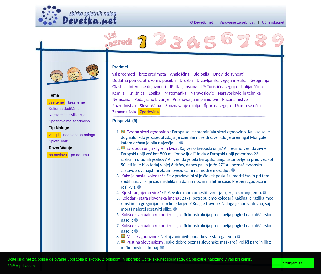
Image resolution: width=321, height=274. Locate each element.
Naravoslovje (202, 93)
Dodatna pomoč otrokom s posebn (144, 80)
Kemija (118, 93)
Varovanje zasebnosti (237, 22)
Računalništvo (235, 99)
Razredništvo (124, 105)
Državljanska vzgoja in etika (221, 80)
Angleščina (179, 74)
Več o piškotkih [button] (21, 266)
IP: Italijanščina (183, 86)
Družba (186, 80)
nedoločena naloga (79, 135)
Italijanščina (252, 86)
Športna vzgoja (217, 105)
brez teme (76, 102)
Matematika (175, 93)
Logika (154, 93)
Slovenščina (150, 105)
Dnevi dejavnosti (228, 74)
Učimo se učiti (248, 105)
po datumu (80, 155)
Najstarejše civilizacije (67, 115)
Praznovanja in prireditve (195, 99)
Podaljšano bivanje (151, 99)
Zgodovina (149, 112)
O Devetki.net (201, 22)
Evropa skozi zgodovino (148, 132)
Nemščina (121, 99)
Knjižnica (137, 93)
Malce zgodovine (142, 236)
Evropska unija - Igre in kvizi (152, 148)
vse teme (56, 102)
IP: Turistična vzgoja (219, 86)
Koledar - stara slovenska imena (150, 198)
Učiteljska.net (273, 22)
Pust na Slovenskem (145, 242)
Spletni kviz (58, 141)
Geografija (259, 80)
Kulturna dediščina (64, 108)
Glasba (118, 86)
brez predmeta (152, 74)
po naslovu (58, 155)
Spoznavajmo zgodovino (69, 121)
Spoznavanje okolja (182, 105)
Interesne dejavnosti (147, 86)
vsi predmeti (123, 74)
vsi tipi (54, 135)
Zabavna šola (124, 112)
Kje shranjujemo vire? (141, 192)
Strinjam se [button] (293, 263)
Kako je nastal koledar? (143, 176)
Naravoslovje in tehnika (239, 93)
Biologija (201, 74)
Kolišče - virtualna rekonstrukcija (151, 214)
